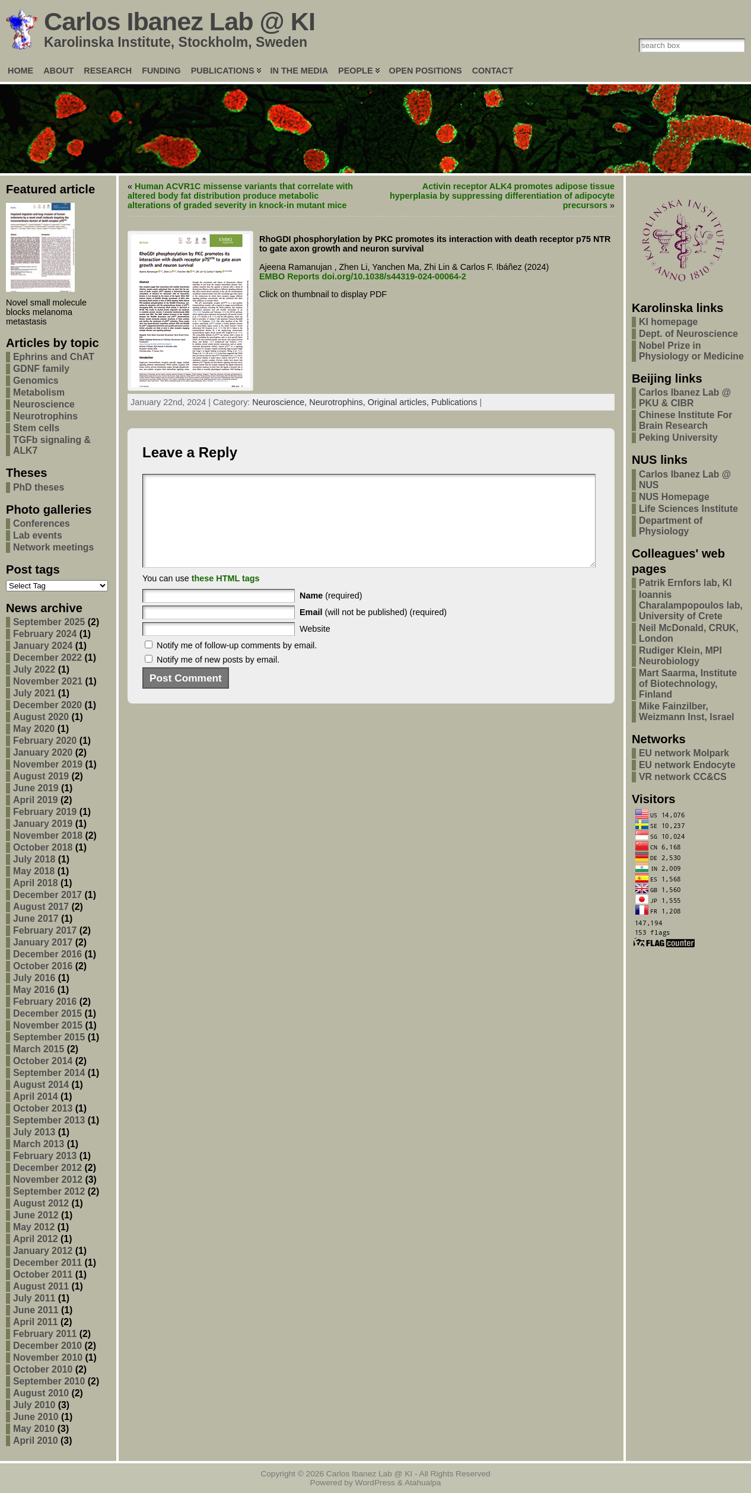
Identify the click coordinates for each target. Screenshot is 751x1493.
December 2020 (47, 705)
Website (315, 646)
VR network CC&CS (683, 777)
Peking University (678, 437)
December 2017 (47, 895)
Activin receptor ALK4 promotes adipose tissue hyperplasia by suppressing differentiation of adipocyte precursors (502, 196)
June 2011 (36, 1310)
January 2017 (42, 942)
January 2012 (42, 1251)
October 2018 (42, 847)
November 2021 (47, 681)
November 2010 (47, 1357)
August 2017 (41, 907)
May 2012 (34, 1227)
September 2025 (49, 622)
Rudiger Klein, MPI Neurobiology (680, 655)
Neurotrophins (45, 416)
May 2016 (34, 990)
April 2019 (35, 800)
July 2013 (34, 1132)
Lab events (37, 535)
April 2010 (35, 1440)
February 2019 (45, 812)
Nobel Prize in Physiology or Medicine (691, 350)
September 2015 (49, 1037)
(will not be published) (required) (373, 630)
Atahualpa (423, 1482)
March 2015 (38, 1049)
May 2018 (34, 871)
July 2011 (34, 1298)
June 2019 (36, 788)
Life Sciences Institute (688, 509)
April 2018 (35, 883)
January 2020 (42, 752)
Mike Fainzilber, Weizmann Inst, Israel (686, 711)
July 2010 (34, 1405)
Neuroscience (44, 404)
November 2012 (47, 1179)
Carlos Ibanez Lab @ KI (179, 21)
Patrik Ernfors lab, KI (685, 583)
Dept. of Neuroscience (688, 334)
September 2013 (49, 1120)
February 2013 (45, 1156)
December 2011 (47, 1263)
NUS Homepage (674, 497)
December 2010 (47, 1346)
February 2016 (45, 1002)
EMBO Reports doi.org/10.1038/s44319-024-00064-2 (362, 276)
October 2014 (42, 1061)
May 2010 (34, 1429)
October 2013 (42, 1108)
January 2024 (42, 646)
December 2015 (47, 1013)
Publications (454, 402)
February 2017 (45, 930)
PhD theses (38, 487)
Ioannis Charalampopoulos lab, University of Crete (691, 605)
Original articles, (399, 402)
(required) (331, 613)
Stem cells (36, 428)
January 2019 (42, 824)
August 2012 (41, 1203)
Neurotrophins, (338, 402)
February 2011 (45, 1334)
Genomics (36, 380)
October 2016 (42, 966)
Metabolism (39, 392)
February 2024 (45, 634)
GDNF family (41, 369)
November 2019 (47, 764)
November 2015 (47, 1025)
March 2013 (38, 1144)
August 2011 (41, 1286)
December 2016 (47, 954)
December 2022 (47, 657)
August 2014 (41, 1085)
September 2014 (49, 1073)
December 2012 (47, 1168)
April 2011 (35, 1322)
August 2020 (41, 717)
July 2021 (34, 693)
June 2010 (36, 1417)
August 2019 (41, 776)
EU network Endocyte (687, 765)
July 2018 (34, 859)
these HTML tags (226, 596)
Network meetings (53, 547)
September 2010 (49, 1381)
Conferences (41, 523)
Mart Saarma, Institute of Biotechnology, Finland (688, 683)
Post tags (33, 569)
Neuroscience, (280, 402)
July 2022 (34, 669)
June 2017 (36, 918)
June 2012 (36, 1215)
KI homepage (668, 322)
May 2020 (34, 729)
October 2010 (42, 1369)
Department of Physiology (670, 525)
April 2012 (35, 1239)
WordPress (375, 1482)
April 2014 (35, 1096)
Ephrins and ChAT (53, 357)
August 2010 (41, 1393)
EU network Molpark (684, 753)
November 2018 (47, 835)
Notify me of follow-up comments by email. (237, 663)
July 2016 (34, 978)
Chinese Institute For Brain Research (685, 420)
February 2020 (45, 741)
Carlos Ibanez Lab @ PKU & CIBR (685, 397)
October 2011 (42, 1274)
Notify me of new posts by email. (218, 677)
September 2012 (49, 1191)
